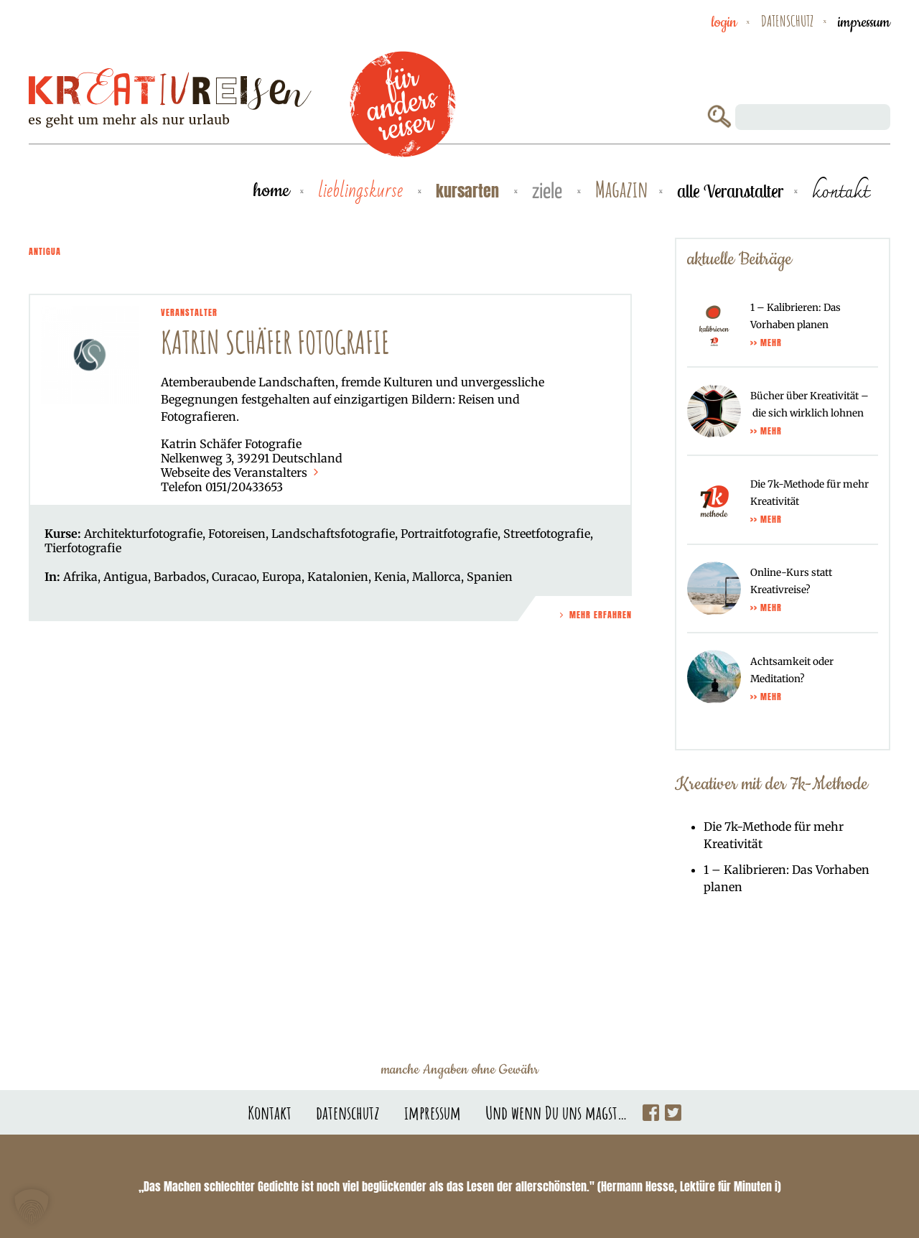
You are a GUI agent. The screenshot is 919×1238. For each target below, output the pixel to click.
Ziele (549, 192)
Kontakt (269, 1112)
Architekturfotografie (143, 533)
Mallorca (436, 576)
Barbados (180, 576)
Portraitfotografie (449, 533)
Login (724, 22)
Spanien (490, 576)
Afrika (80, 576)
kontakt (840, 191)
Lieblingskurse (362, 191)
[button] (31, 1206)
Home (271, 190)
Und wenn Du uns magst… (556, 1112)
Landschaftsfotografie (333, 533)
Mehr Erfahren (594, 614)
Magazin (621, 190)
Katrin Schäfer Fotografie (275, 342)
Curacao (234, 576)
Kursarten (469, 191)
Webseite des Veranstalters (241, 472)
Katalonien (337, 576)
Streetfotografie (546, 533)
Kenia (390, 576)
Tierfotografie (83, 548)
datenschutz (787, 20)
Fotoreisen (237, 533)
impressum (864, 22)
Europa (282, 576)
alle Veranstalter (730, 191)
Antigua (125, 576)
